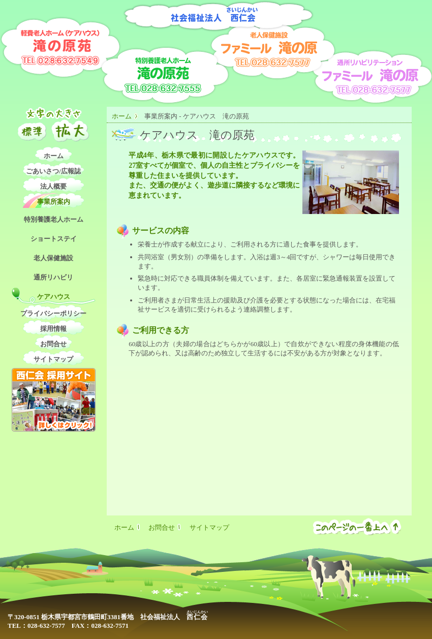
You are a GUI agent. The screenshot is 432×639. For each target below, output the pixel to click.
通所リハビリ (53, 277)
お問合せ (53, 344)
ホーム (122, 116)
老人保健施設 (53, 258)
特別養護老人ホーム (53, 219)
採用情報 (53, 328)
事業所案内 (53, 201)
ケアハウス (53, 296)
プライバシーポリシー (53, 313)
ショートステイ (53, 238)
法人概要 (53, 186)
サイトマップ (53, 359)
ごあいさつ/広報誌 (53, 171)
